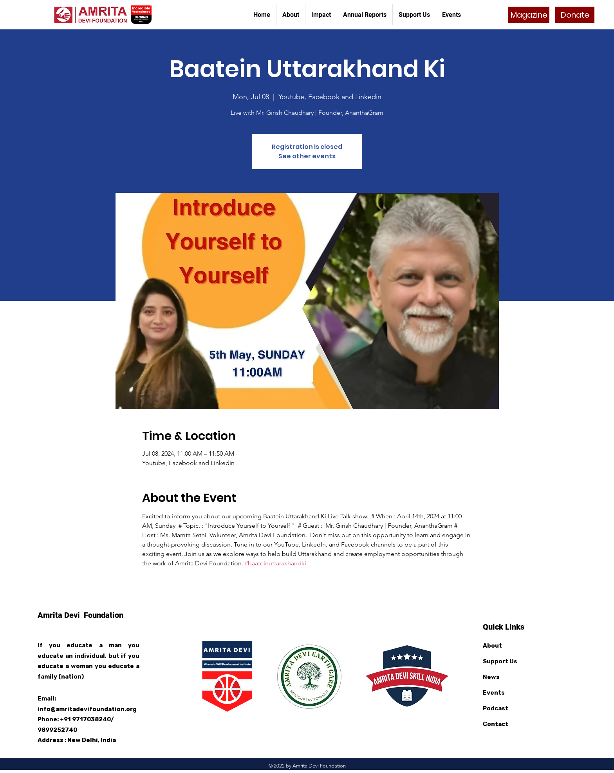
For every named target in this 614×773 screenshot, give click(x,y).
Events (494, 692)
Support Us (500, 661)
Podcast (495, 708)
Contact (495, 724)
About (492, 645)
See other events (307, 156)
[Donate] (574, 15)
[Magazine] (528, 15)
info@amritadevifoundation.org (87, 709)
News (491, 677)
